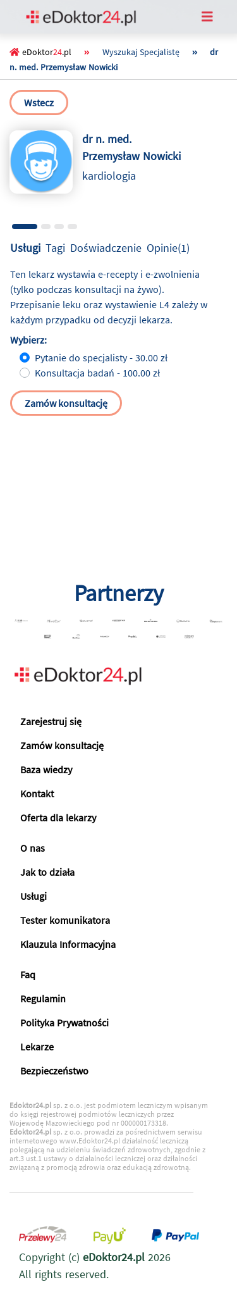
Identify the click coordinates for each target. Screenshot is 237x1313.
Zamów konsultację (66, 403)
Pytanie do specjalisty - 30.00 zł (101, 357)
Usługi (25, 247)
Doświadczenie (106, 247)
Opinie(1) (168, 247)
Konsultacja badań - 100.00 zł (97, 372)
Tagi (55, 247)
